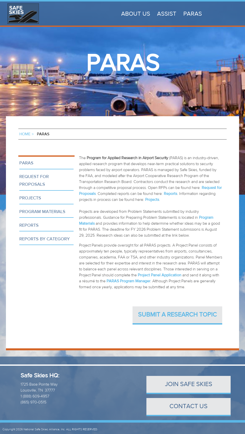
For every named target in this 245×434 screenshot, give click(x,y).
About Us (135, 14)
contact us (188, 406)
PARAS (192, 14)
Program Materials (42, 212)
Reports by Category (44, 239)
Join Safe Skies (188, 384)
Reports (29, 225)
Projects (30, 198)
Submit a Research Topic (177, 315)
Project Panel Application (159, 275)
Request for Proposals (34, 180)
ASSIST (166, 14)
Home (24, 134)
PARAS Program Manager (128, 281)
